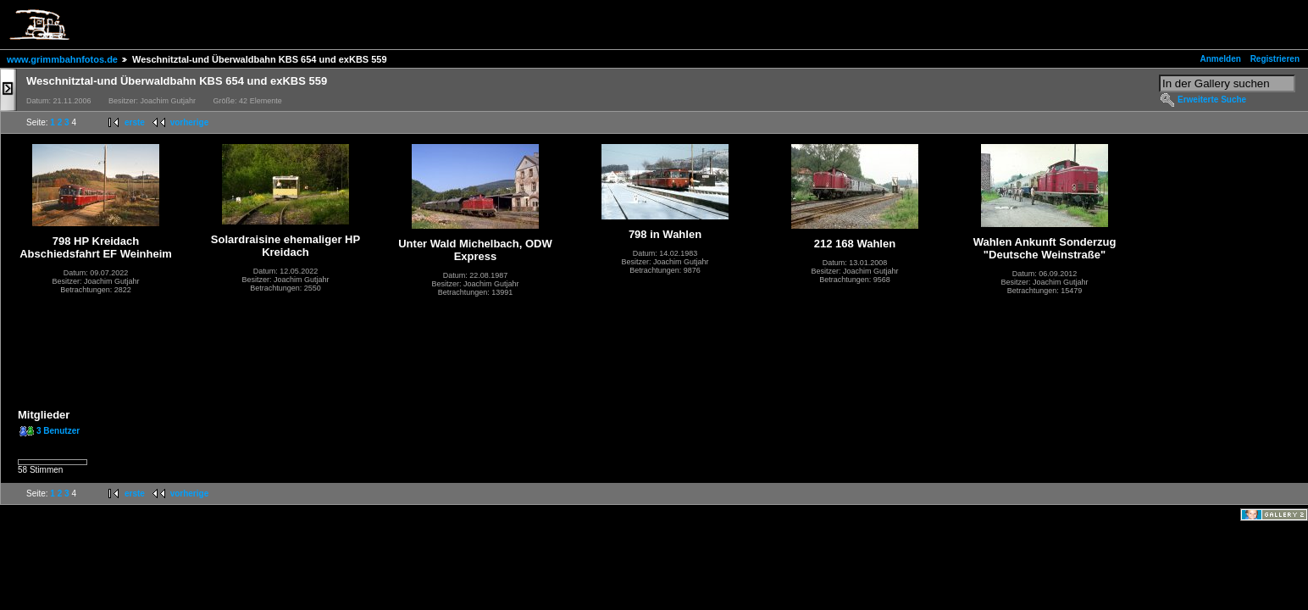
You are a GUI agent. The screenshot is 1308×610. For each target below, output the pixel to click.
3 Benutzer (58, 430)
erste (135, 122)
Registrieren (1275, 59)
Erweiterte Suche (1212, 99)
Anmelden (1220, 59)
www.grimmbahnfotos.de (62, 59)
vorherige (189, 122)
